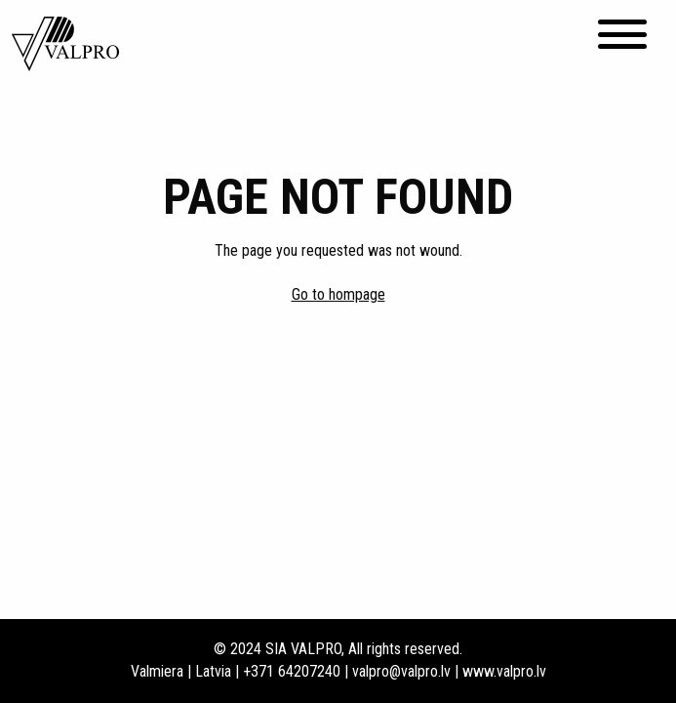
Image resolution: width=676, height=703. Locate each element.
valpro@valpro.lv (401, 671)
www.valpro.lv (504, 671)
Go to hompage (338, 294)
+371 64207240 (291, 671)
